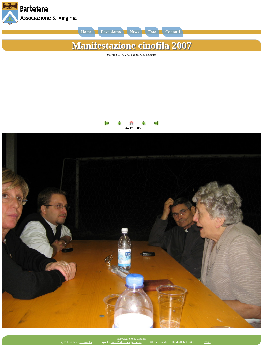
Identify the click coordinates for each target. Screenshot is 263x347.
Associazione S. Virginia (131, 338)
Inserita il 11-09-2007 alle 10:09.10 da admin (131, 54)
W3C (207, 342)
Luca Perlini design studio (126, 342)
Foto (152, 32)
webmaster (85, 342)
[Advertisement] (131, 88)
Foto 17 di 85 (131, 128)
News (134, 32)
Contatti (172, 32)
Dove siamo (111, 32)
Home (86, 32)
